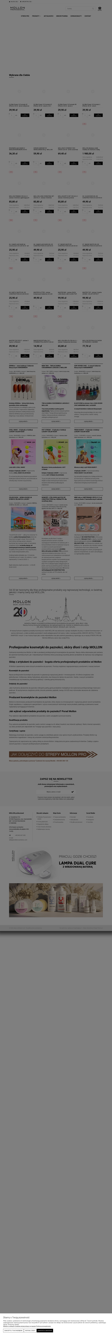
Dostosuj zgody (30, 1330)
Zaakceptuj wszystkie (45, 1330)
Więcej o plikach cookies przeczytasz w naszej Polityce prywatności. (27, 1326)
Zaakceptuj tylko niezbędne (13, 1330)
